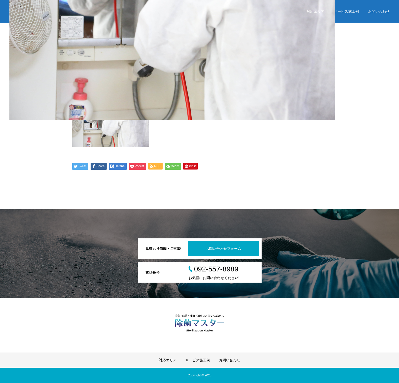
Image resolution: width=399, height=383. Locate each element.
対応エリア (315, 11)
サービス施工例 (346, 11)
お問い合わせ (379, 11)
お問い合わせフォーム (223, 249)
